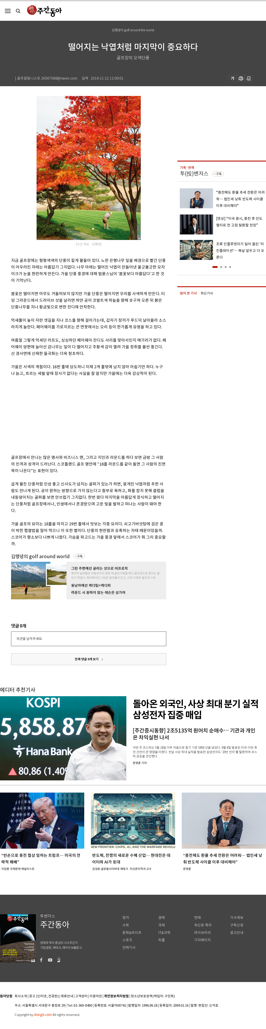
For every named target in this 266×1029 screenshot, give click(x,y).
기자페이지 (202, 940)
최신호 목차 (203, 925)
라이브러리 (202, 933)
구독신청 (236, 925)
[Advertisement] (59, 415)
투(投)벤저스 (194, 173)
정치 (125, 918)
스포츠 (127, 940)
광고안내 (236, 933)
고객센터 (81, 996)
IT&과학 (164, 933)
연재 (197, 918)
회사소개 (21, 996)
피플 (161, 940)
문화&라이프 (131, 933)
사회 (125, 925)
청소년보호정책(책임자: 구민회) (153, 996)
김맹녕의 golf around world (40, 556)
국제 (161, 925)
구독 (80, 556)
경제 (161, 918)
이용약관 (96, 996)
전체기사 (129, 947)
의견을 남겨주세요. (29, 639)
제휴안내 (67, 996)
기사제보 (236, 918)
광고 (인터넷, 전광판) (44, 996)
